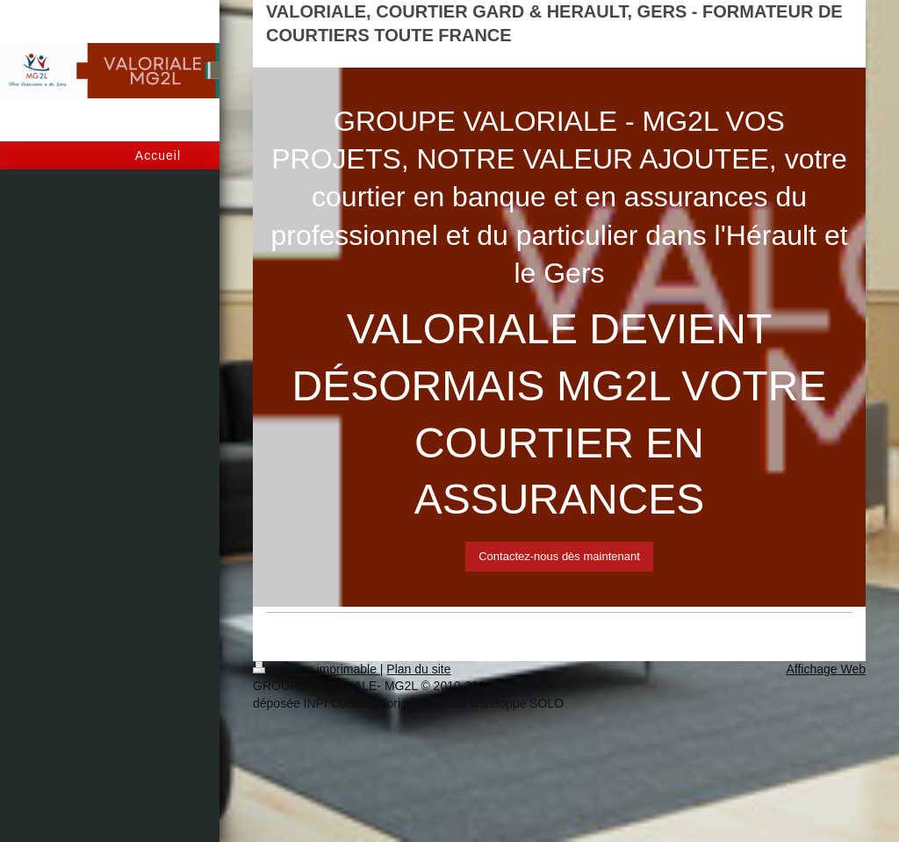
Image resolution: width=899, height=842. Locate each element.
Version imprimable (316, 669)
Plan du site (418, 669)
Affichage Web (826, 669)
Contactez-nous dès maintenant (559, 556)
